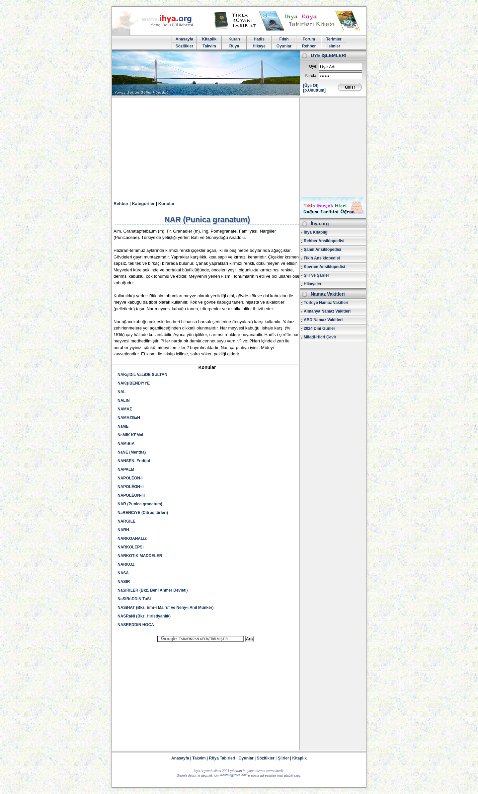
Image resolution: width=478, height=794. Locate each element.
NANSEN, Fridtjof (134, 461)
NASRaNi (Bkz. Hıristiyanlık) (144, 616)
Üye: (313, 66)
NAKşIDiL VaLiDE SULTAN (142, 374)
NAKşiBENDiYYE (134, 383)
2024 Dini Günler (319, 328)
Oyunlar (284, 46)
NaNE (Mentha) (132, 452)
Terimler (333, 39)
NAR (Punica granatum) (140, 504)
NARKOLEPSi (131, 547)
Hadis (259, 39)
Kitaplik (209, 39)
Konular (166, 203)
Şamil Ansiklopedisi (322, 249)
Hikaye (259, 46)
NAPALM (126, 469)
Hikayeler (312, 284)
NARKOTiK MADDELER (140, 555)
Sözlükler (184, 46)
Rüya (234, 46)
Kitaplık (299, 758)
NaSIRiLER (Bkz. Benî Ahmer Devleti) (153, 590)
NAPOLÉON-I (130, 478)
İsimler (333, 46)
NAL (122, 392)
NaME (123, 426)
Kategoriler (143, 203)
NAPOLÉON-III (131, 495)
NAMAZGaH (129, 417)
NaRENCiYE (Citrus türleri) (143, 512)
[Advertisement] (239, 147)
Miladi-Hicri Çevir (320, 337)
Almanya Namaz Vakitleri (327, 311)
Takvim (209, 46)
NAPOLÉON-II (131, 486)
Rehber (309, 46)
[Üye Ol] (310, 85)
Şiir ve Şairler (316, 275)
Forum (309, 39)
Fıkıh (283, 39)
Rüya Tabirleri (222, 758)
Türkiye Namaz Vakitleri (326, 302)
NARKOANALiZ (132, 538)
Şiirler (283, 758)
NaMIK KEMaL (131, 435)
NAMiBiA (126, 443)
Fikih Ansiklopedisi (322, 258)
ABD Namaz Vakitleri (323, 320)
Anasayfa (184, 39)
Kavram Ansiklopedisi (324, 266)
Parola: (311, 75)
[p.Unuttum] (314, 90)
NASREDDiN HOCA (136, 624)
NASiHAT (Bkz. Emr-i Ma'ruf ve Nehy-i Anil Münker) (166, 607)
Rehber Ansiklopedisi (324, 241)
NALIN (124, 400)
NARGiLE (126, 521)
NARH (123, 530)
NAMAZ (125, 409)
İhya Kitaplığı (316, 232)
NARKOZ (126, 564)
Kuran (234, 39)
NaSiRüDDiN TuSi (134, 599)
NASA (123, 573)
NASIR (124, 581)
